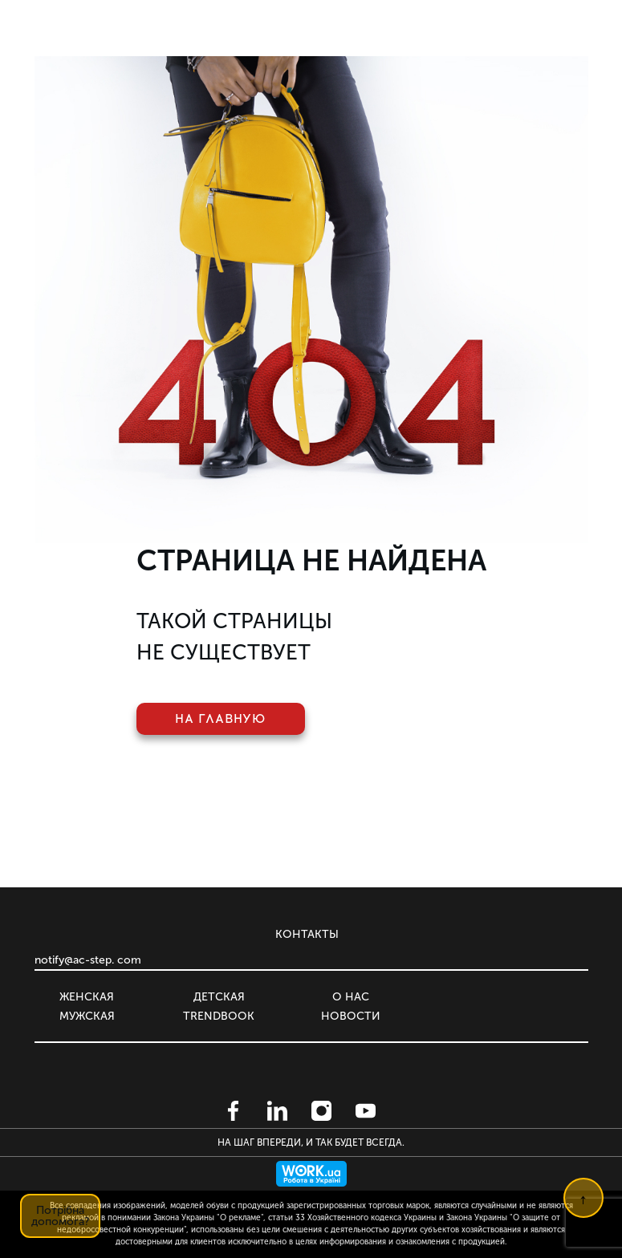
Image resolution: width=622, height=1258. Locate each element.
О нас (350, 997)
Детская (219, 997)
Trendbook (218, 1016)
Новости (350, 1016)
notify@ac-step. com (88, 960)
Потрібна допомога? (60, 1215)
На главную (220, 719)
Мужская (87, 1016)
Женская (86, 997)
